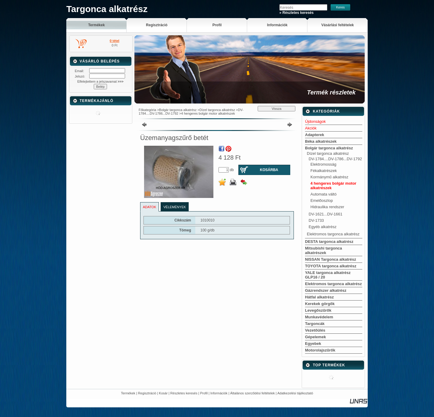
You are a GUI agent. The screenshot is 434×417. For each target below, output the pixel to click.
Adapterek (314, 134)
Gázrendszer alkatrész (325, 290)
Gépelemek (315, 337)
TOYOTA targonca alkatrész (330, 266)
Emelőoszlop (321, 200)
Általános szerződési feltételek (252, 393)
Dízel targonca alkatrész (217, 110)
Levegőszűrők (318, 310)
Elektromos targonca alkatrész (333, 234)
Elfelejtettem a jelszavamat (100, 81)
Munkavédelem (319, 317)
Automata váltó (323, 194)
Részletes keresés (183, 393)
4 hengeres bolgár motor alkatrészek (208, 113)
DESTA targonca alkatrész (329, 241)
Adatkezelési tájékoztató (295, 393)
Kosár (163, 393)
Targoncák (315, 323)
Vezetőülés (315, 330)
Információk (219, 393)
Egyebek (313, 343)
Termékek (128, 393)
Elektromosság (323, 164)
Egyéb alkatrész (323, 226)
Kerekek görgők (320, 303)
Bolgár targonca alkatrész (178, 110)
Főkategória (147, 110)
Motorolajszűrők (320, 350)
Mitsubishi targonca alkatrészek (323, 250)
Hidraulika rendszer (327, 207)
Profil (204, 393)
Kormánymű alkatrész (329, 177)
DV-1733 (316, 220)
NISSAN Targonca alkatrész (330, 259)
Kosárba (269, 170)
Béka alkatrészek (321, 141)
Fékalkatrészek (323, 170)
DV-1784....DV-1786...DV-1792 (335, 159)
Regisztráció (147, 393)
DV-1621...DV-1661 (325, 214)
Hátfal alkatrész (319, 297)
